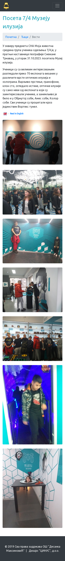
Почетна (11, 36)
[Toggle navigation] (57, 5)
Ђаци (24, 36)
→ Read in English (13, 113)
